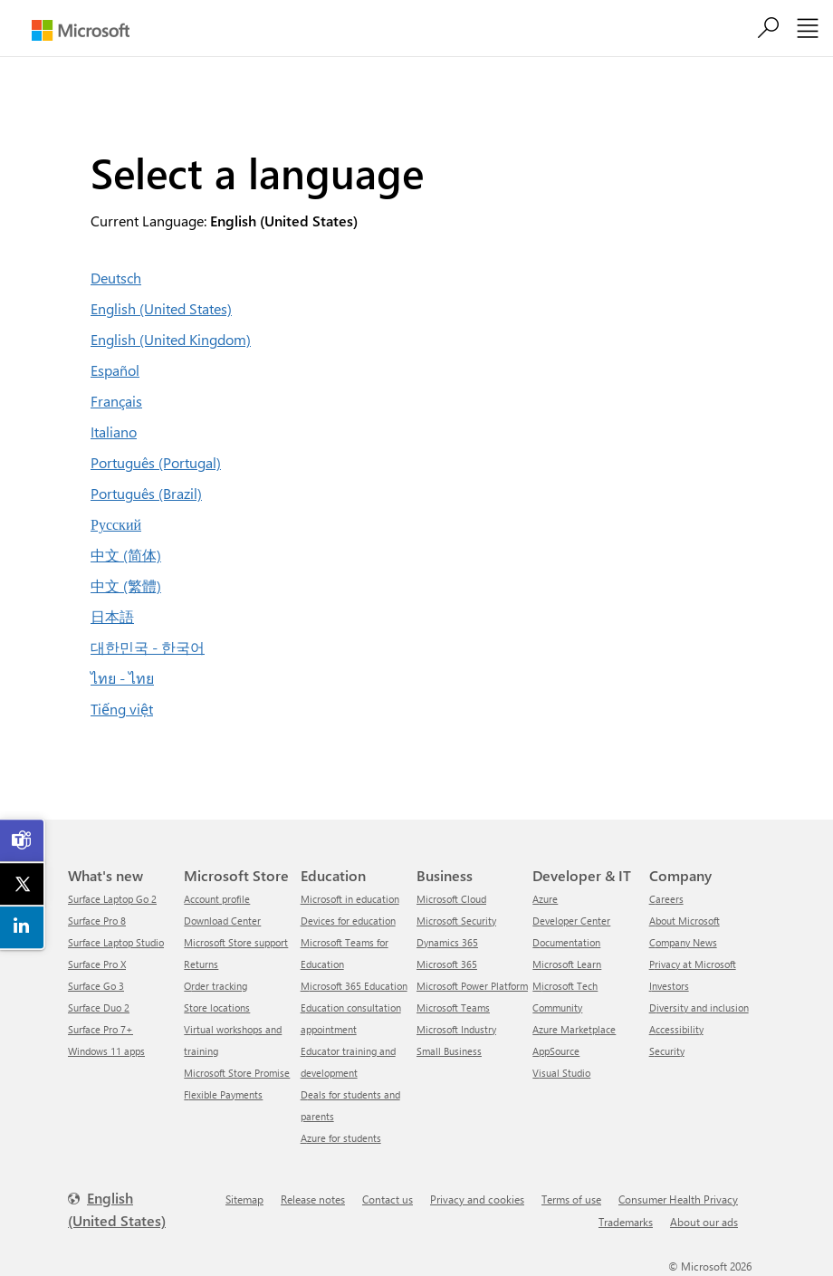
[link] (22, 840)
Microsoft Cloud (451, 899)
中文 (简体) (126, 554)
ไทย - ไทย (122, 677)
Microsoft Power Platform (472, 986)
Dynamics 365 (447, 942)
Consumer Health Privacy (678, 1199)
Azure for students (341, 1138)
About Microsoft (684, 920)
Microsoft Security (456, 920)
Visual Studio (561, 1072)
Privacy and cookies (477, 1199)
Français (116, 400)
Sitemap (244, 1199)
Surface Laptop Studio (116, 942)
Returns (201, 964)
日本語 (112, 616)
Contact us (387, 1199)
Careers (666, 899)
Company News (683, 942)
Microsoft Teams (453, 1007)
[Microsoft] (80, 30)
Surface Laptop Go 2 (112, 899)
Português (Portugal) (156, 462)
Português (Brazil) (146, 493)
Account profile (217, 899)
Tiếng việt (122, 708)
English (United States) (161, 308)
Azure (545, 899)
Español (115, 369)
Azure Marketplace (574, 1029)
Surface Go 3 (96, 986)
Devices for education (348, 920)
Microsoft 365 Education (354, 986)
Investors (669, 986)
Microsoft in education (350, 899)
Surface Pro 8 (97, 920)
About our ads (704, 1221)
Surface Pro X (97, 964)
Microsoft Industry (456, 1029)
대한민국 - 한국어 (148, 647)
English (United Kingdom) (171, 339)
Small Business (449, 1051)
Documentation (566, 942)
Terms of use (571, 1199)
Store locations (217, 1007)
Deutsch (116, 277)
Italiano (114, 431)
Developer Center (571, 920)
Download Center (222, 920)
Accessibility (676, 1029)
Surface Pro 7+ (100, 1029)
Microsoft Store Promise (237, 1072)
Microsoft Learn (566, 964)
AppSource (555, 1051)
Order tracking (215, 986)
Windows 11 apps (106, 1051)
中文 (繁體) (126, 585)
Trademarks (625, 1221)
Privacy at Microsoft (692, 964)
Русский (116, 523)
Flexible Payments (223, 1094)
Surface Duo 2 (98, 1007)
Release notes (313, 1199)
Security (667, 1051)
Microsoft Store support (236, 942)
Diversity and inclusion (699, 1007)
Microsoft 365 (446, 964)
